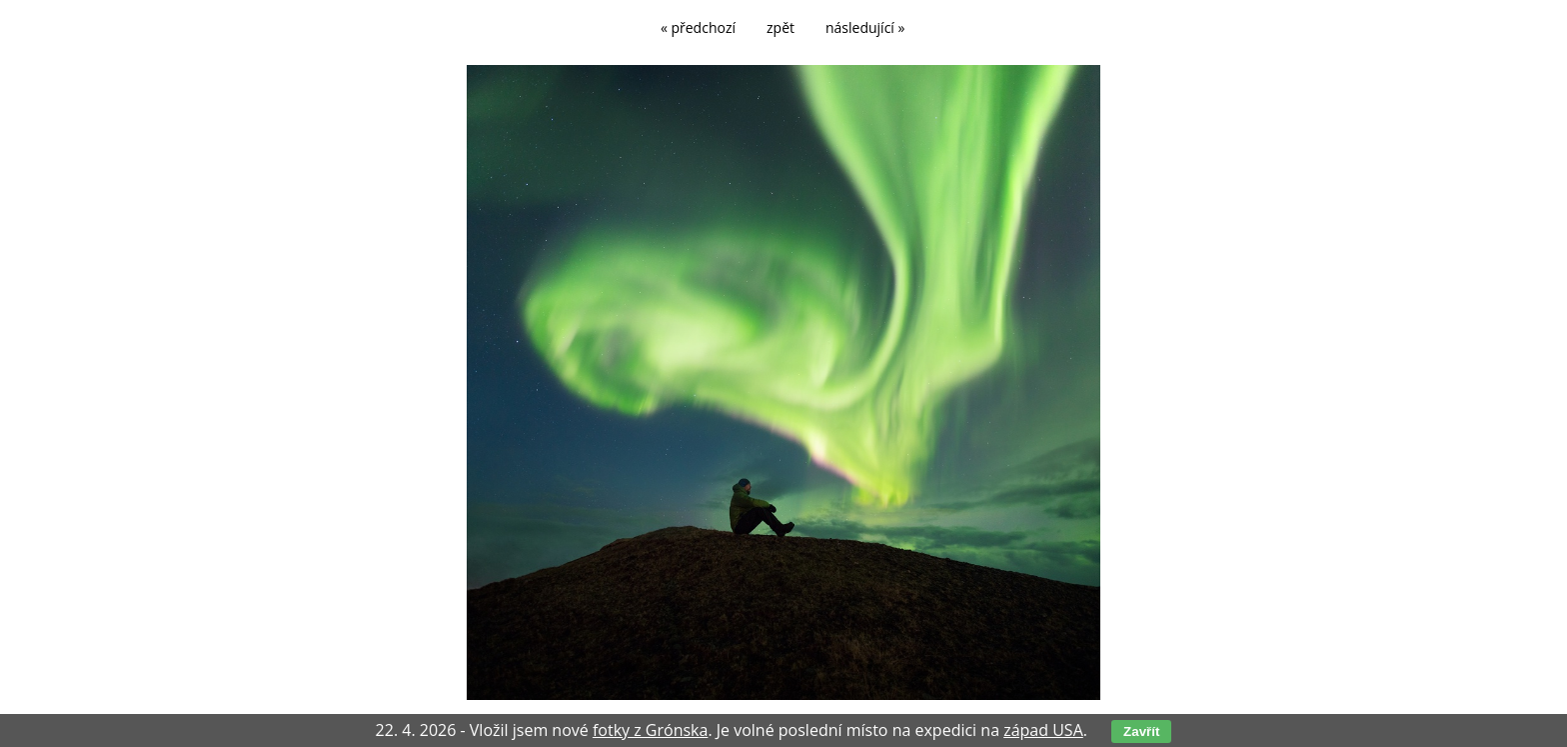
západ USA (1043, 730)
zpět (780, 27)
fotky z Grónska (650, 730)
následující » (864, 27)
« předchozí (698, 27)
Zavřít (1141, 731)
